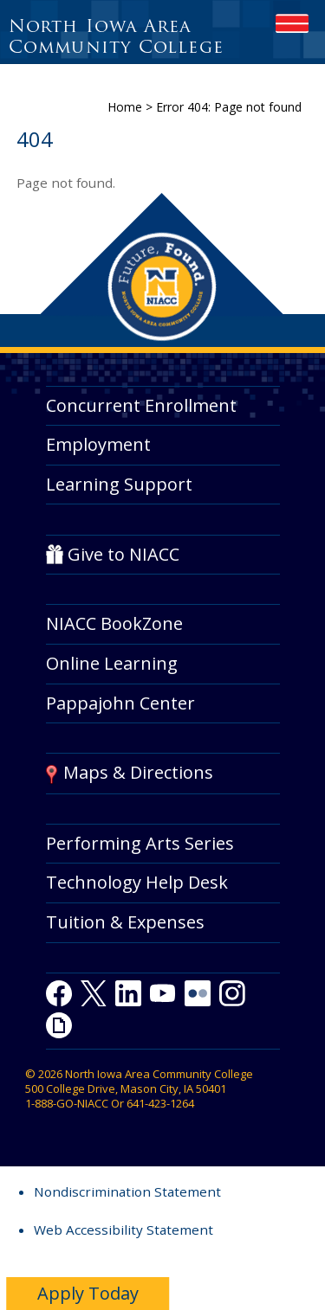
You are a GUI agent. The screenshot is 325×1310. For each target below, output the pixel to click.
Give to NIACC (123, 554)
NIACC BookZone (114, 623)
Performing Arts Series (140, 843)
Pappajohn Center (120, 703)
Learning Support (119, 484)
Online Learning (112, 663)
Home (124, 107)
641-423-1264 (160, 1103)
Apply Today (88, 1293)
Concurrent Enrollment (141, 405)
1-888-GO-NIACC (66, 1103)
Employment (98, 444)
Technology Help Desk (137, 882)
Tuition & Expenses (125, 922)
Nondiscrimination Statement (127, 1191)
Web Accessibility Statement (123, 1229)
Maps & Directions (138, 772)
